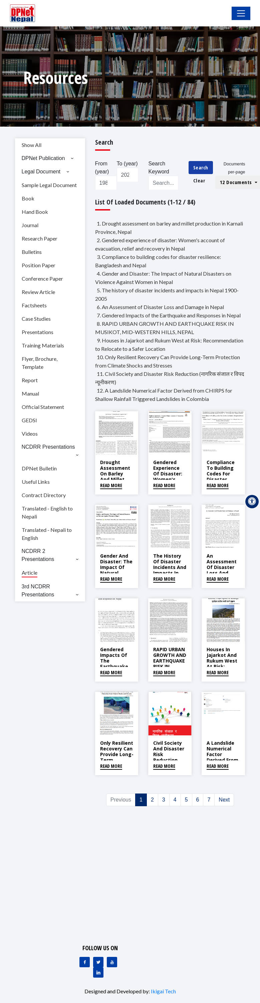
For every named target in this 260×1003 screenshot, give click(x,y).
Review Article (38, 292)
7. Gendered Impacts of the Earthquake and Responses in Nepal (169, 315)
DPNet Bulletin (39, 468)
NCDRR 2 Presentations (38, 555)
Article (29, 572)
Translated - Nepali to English (47, 534)
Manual (30, 393)
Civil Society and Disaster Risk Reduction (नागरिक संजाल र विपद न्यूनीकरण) (168, 757)
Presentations (37, 332)
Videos (30, 433)
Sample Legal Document (49, 185)
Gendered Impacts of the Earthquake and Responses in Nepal (116, 666)
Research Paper (39, 238)
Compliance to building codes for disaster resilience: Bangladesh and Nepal (221, 479)
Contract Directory (44, 495)
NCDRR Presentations (48, 447)
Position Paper (38, 265)
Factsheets (34, 305)
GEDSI (29, 420)
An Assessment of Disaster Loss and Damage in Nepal (222, 570)
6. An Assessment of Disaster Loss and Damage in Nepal (160, 307)
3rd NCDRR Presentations (38, 590)
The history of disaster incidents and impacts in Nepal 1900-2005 (169, 570)
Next (224, 800)
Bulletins (32, 252)
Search (200, 167)
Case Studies (36, 318)
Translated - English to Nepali (47, 512)
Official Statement (43, 407)
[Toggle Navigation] (241, 13)
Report (30, 380)
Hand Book (35, 211)
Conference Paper (42, 278)
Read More (111, 485)
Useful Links (36, 481)
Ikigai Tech (163, 991)
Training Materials (43, 345)
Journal (30, 225)
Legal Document (41, 171)
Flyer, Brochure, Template (39, 362)
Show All (31, 145)
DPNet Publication (43, 158)
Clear (199, 180)
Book (28, 198)
